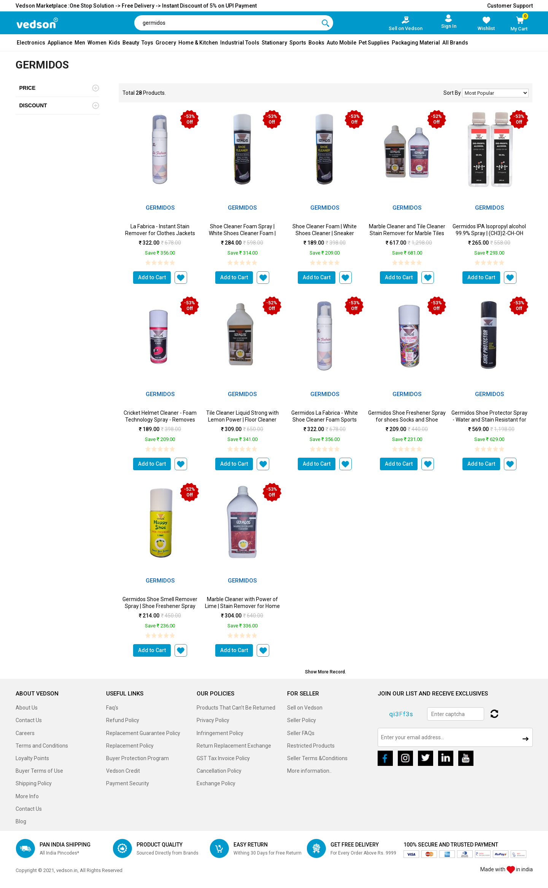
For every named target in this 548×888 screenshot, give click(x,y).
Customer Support (510, 6)
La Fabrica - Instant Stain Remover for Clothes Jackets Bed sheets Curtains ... (160, 233)
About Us (27, 708)
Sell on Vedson (304, 708)
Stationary (274, 43)
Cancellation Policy (219, 771)
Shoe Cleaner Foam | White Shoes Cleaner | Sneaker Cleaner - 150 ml (324, 233)
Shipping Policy (34, 783)
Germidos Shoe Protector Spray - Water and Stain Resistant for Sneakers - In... (489, 420)
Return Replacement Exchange (234, 746)
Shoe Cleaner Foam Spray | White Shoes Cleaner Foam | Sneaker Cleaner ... (242, 233)
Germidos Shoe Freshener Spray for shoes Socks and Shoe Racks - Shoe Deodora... (407, 420)
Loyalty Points (32, 758)
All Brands (455, 43)
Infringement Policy (220, 733)
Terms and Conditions (42, 746)
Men (80, 43)
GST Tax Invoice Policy (223, 758)
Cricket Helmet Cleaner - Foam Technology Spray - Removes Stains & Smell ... (160, 420)
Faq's (112, 708)
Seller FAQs (301, 733)
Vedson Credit (123, 771)
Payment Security (127, 783)
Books (316, 43)
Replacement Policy (130, 746)
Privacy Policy (213, 720)
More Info (27, 796)
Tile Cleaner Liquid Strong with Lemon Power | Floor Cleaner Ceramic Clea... (242, 420)
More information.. (309, 771)
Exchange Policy (216, 783)
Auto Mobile (341, 43)
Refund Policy (122, 720)
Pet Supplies (374, 43)
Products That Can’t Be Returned (236, 708)
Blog (21, 821)
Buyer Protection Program (137, 758)
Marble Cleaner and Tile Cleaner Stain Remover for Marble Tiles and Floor (407, 233)
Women (96, 43)
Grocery (166, 43)
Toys (147, 43)
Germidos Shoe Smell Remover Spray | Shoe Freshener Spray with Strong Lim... (159, 606)
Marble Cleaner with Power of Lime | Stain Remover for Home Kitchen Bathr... (242, 606)
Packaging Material (416, 43)
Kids (114, 43)
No (495, 93)
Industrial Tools (239, 43)
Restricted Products (311, 746)
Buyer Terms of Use (39, 771)
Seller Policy (301, 720)
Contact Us (29, 720)
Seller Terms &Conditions (317, 758)
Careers (25, 733)
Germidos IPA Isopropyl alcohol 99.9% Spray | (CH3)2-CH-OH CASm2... (489, 233)
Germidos (160, 207)
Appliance (60, 43)
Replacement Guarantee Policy (143, 733)
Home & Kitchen (198, 43)
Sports (297, 43)
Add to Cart (152, 277)
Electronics (31, 43)
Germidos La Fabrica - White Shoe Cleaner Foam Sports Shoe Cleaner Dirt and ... (324, 420)
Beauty (130, 43)
